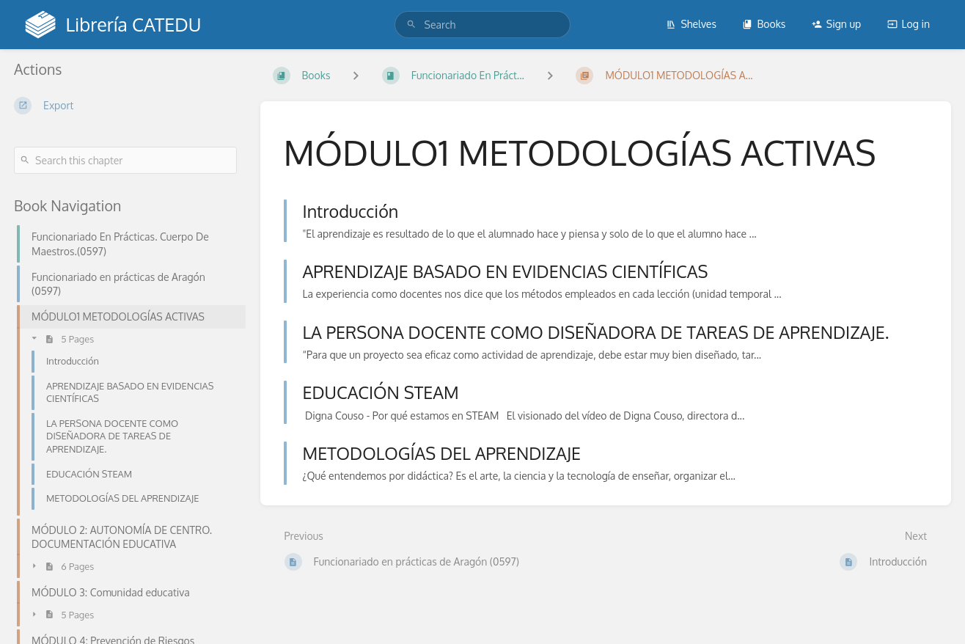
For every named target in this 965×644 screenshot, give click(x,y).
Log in (908, 24)
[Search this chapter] (125, 160)
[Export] (125, 105)
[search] (483, 24)
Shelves (691, 24)
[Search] (411, 24)
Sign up (836, 24)
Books (763, 24)
